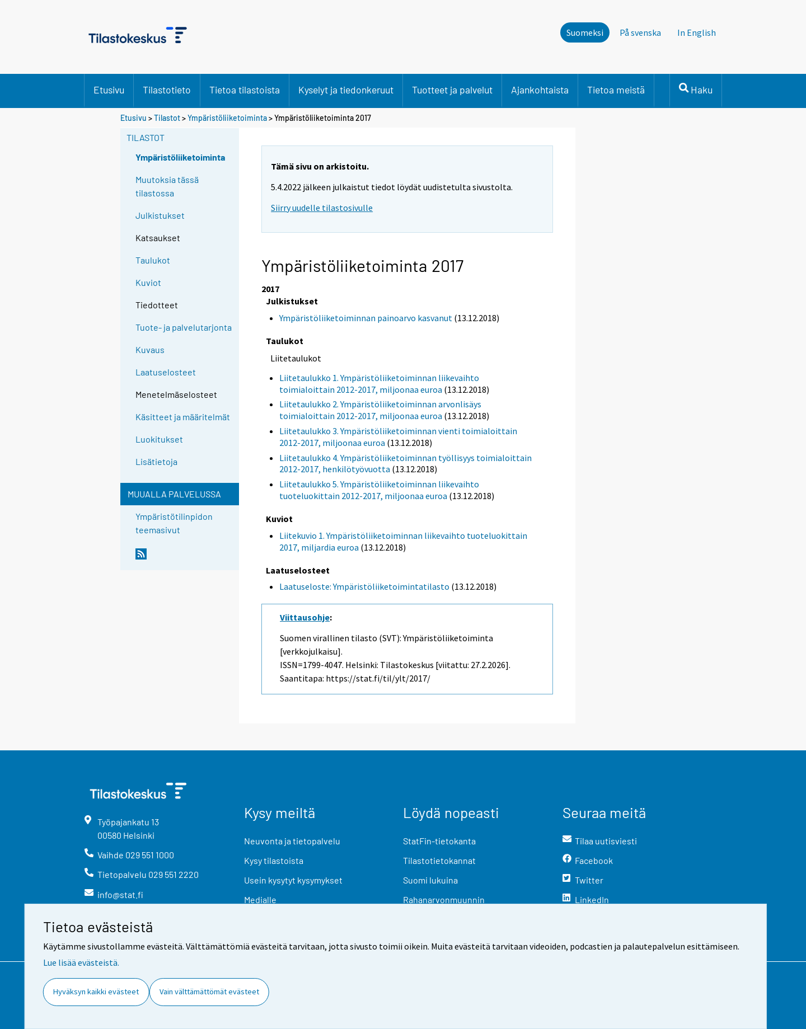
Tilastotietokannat (439, 860)
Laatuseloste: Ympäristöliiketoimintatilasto (364, 586)
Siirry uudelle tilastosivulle (322, 207)
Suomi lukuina (430, 880)
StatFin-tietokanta (439, 840)
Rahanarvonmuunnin (444, 899)
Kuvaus (150, 349)
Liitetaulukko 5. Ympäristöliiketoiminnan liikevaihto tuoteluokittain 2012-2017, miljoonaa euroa (379, 489)
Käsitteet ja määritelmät (182, 416)
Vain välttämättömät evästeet (209, 991)
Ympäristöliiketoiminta (227, 118)
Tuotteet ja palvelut (452, 89)
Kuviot (148, 282)
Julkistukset (160, 215)
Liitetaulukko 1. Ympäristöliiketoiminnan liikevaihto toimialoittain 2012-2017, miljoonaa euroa (379, 383)
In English (696, 32)
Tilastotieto (167, 89)
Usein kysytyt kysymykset (293, 880)
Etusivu (108, 89)
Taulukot (152, 260)
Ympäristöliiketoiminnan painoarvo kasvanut (365, 317)
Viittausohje (305, 617)
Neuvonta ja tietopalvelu (292, 840)
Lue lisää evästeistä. (81, 962)
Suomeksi (584, 32)
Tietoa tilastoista (244, 89)
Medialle (260, 899)
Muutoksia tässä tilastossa (167, 186)
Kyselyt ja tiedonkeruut (345, 89)
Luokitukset (159, 439)
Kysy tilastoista (273, 860)
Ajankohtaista (540, 89)
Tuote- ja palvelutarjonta (183, 327)
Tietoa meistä (616, 89)
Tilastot (167, 118)
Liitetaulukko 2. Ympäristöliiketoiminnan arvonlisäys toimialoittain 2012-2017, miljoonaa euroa (380, 409)
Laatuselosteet (165, 372)
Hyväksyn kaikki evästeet (96, 991)
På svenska (640, 32)
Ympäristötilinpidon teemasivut (174, 523)
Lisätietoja (156, 461)
